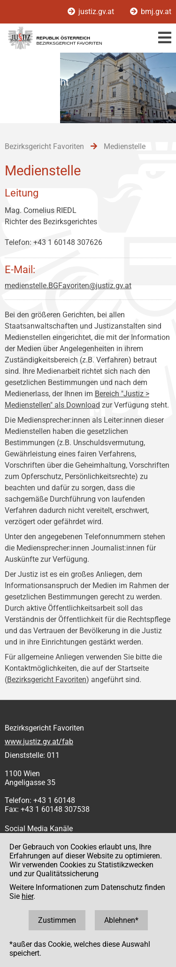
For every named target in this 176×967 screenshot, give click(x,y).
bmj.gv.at (150, 11)
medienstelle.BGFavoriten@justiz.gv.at (68, 285)
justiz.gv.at (92, 11)
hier (27, 896)
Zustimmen (57, 920)
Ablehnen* (121, 920)
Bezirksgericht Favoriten (46, 679)
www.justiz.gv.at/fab (39, 741)
